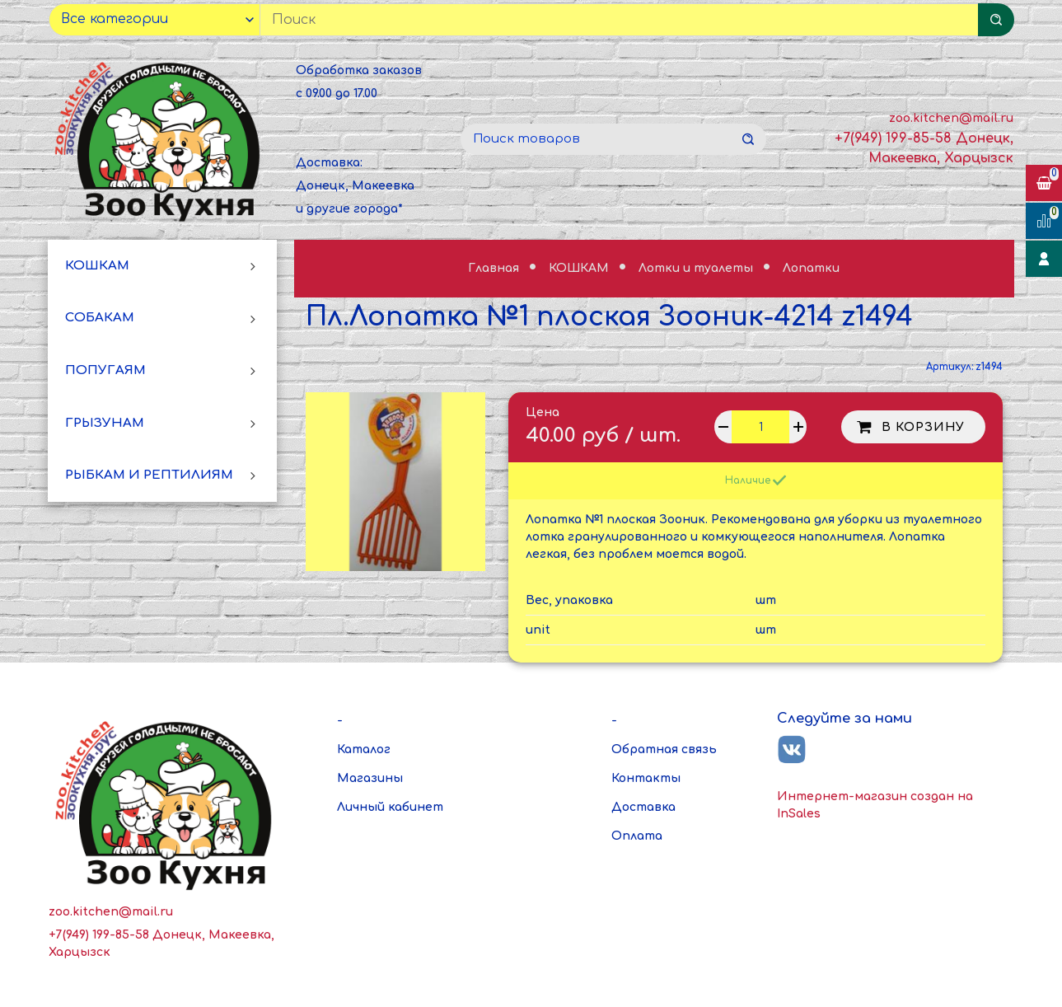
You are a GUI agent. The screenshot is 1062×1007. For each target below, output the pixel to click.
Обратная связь (664, 749)
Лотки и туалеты (697, 268)
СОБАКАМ (99, 318)
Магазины (370, 778)
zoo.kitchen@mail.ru (951, 118)
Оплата (636, 836)
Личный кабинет (390, 807)
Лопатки (811, 268)
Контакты (646, 778)
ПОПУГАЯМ (105, 370)
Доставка (643, 807)
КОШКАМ (97, 266)
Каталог (364, 749)
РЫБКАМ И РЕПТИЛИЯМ (149, 475)
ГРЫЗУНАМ (104, 423)
